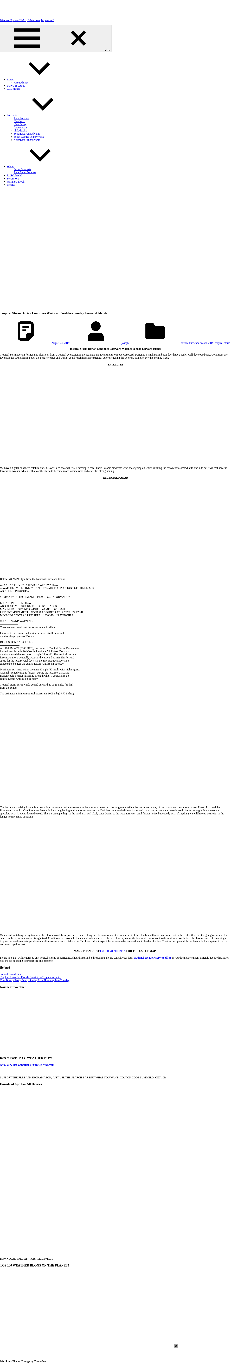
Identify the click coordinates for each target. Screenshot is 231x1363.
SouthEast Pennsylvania (27, 133)
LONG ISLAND (16, 85)
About (36, 79)
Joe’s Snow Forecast (25, 172)
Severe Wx (13, 178)
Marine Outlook (15, 181)
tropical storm (222, 342)
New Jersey (20, 124)
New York (19, 121)
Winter (36, 166)
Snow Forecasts (22, 169)
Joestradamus (21, 82)
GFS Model (13, 88)
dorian (184, 342)
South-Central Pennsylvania (29, 136)
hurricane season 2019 (201, 342)
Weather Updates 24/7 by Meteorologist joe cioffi (27, 20)
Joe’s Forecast (21, 118)
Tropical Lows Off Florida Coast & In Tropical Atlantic (30, 977)
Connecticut (20, 127)
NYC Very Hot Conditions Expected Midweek (27, 1064)
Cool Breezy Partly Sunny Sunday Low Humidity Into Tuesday (34, 980)
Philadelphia (20, 130)
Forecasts (37, 115)
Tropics (11, 184)
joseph (125, 342)
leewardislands (15, 974)
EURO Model (14, 175)
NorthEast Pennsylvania (27, 139)
